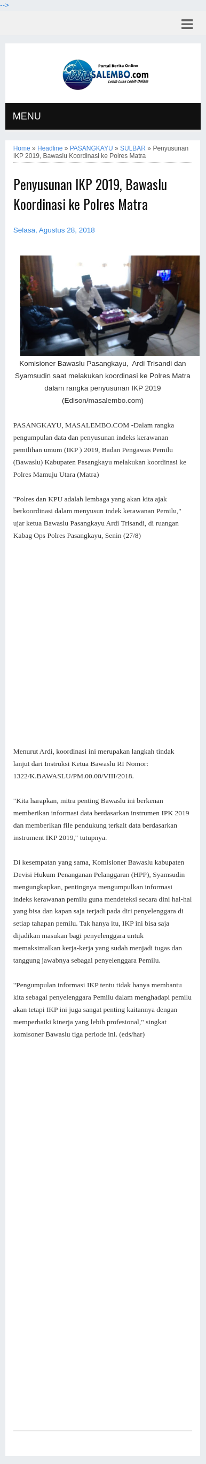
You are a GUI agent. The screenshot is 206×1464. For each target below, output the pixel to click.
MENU (27, 116)
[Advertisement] (103, 644)
